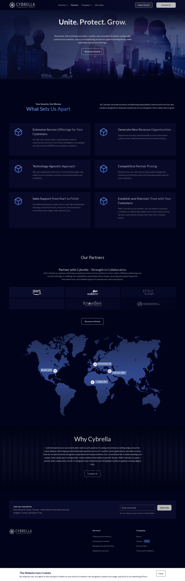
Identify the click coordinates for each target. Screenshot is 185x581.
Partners (74, 5)
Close (160, 573)
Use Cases (99, 5)
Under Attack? (144, 5)
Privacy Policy (141, 546)
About (138, 536)
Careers (139, 541)
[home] (23, 5)
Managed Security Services (103, 546)
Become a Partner (92, 51)
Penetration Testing (100, 541)
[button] (63, 5)
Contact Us (166, 5)
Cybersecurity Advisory (101, 536)
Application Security (100, 551)
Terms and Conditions (145, 551)
